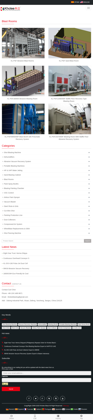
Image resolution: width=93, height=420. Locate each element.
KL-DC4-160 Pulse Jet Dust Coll (15, 263)
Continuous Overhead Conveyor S (16, 258)
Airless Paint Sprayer (12, 197)
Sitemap (66, 406)
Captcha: (5, 376)
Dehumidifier (42, 324)
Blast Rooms (9, 179)
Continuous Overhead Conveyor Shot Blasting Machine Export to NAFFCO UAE (30, 346)
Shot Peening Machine (12, 233)
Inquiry (58, 418)
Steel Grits (15, 328)
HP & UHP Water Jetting (13, 170)
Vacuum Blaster (10, 202)
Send (11, 389)
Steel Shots (6, 328)
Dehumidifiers (9, 157)
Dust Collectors (10, 220)
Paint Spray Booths (11, 184)
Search (87, 241)
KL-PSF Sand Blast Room (69, 61)
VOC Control (9, 193)
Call (34, 416)
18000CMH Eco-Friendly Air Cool (15, 274)
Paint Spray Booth (84, 324)
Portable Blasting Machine (67, 324)
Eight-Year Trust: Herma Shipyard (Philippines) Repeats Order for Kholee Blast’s (30, 343)
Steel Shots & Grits (11, 206)
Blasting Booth (53, 324)
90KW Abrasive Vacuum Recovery (16, 268)
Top (81, 416)
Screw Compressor (65, 328)
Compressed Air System (13, 224)
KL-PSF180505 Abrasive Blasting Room (22, 99)
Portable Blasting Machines (14, 166)
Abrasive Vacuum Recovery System (17, 161)
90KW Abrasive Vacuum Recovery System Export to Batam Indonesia (26, 353)
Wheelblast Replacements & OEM (17, 229)
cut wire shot (77, 328)
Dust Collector (52, 328)
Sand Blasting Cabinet (12, 175)
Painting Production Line (13, 215)
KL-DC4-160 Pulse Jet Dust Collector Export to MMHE (21, 350)
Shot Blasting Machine (12, 152)
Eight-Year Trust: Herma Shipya (15, 253)
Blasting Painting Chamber (14, 188)
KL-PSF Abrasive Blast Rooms (22, 61)
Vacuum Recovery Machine (27, 324)
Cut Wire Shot (9, 211)
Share (11, 416)
